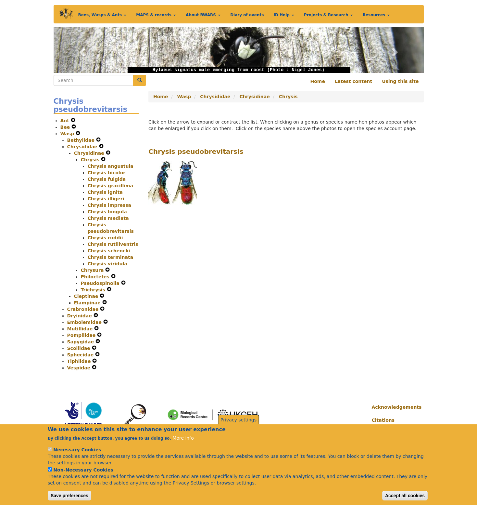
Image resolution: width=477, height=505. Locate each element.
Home (317, 81)
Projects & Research (328, 15)
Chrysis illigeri (106, 198)
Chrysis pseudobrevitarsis (196, 151)
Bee (66, 127)
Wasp (68, 133)
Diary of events (247, 15)
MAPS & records (156, 15)
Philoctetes (96, 276)
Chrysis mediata (108, 218)
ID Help (283, 15)
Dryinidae (80, 315)
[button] (81, 50)
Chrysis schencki (109, 250)
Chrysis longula (107, 211)
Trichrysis (94, 289)
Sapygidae (81, 341)
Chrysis (91, 159)
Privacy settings (238, 427)
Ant (65, 120)
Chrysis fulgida (107, 179)
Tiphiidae (80, 361)
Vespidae (79, 367)
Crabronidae (83, 309)
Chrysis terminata (110, 257)
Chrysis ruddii (105, 237)
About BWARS (203, 15)
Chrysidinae (90, 153)
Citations (383, 420)
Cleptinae (87, 296)
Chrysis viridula (107, 263)
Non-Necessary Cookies (83, 477)
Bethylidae (81, 140)
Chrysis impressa (110, 205)
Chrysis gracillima (110, 185)
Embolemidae (85, 322)
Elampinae (88, 302)
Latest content (353, 81)
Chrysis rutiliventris (113, 244)
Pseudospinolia (101, 283)
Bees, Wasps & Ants (102, 15)
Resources (376, 15)
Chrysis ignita (105, 192)
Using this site (400, 81)
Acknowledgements (395, 407)
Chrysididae (83, 146)
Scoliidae (79, 348)
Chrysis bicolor (107, 172)
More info (183, 445)
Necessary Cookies (77, 456)
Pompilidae (82, 335)
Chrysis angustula (110, 166)
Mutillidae (80, 328)
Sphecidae (81, 354)
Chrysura (93, 270)
